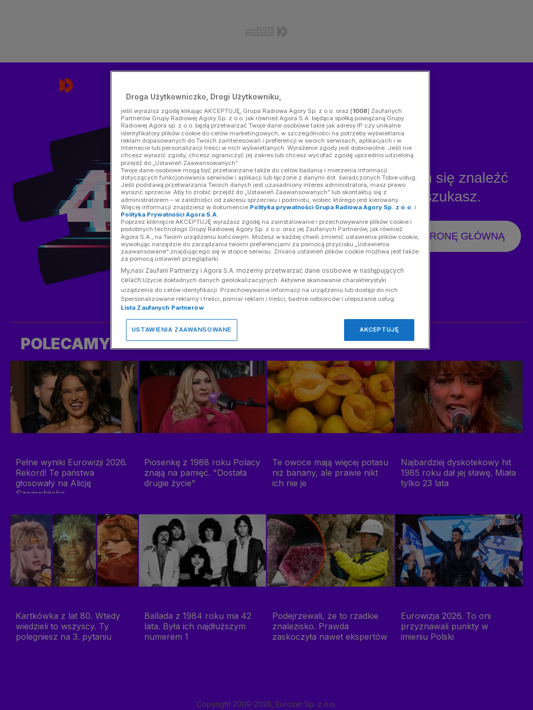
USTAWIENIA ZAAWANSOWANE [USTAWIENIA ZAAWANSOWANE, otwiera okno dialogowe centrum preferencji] (182, 329)
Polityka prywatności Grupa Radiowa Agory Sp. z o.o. (331, 207)
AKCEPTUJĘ (379, 329)
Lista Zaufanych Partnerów (162, 307)
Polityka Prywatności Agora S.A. (170, 214)
